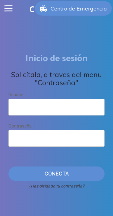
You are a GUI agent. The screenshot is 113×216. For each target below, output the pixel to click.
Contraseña (20, 126)
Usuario (16, 95)
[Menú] (8, 8)
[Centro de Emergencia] (73, 8)
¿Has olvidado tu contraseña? (56, 186)
